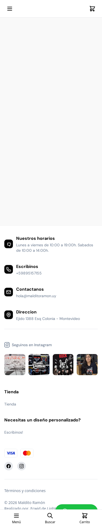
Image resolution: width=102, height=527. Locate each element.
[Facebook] (8, 466)
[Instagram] (21, 466)
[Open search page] (50, 518)
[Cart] (92, 8)
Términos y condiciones (25, 490)
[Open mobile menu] (9, 8)
